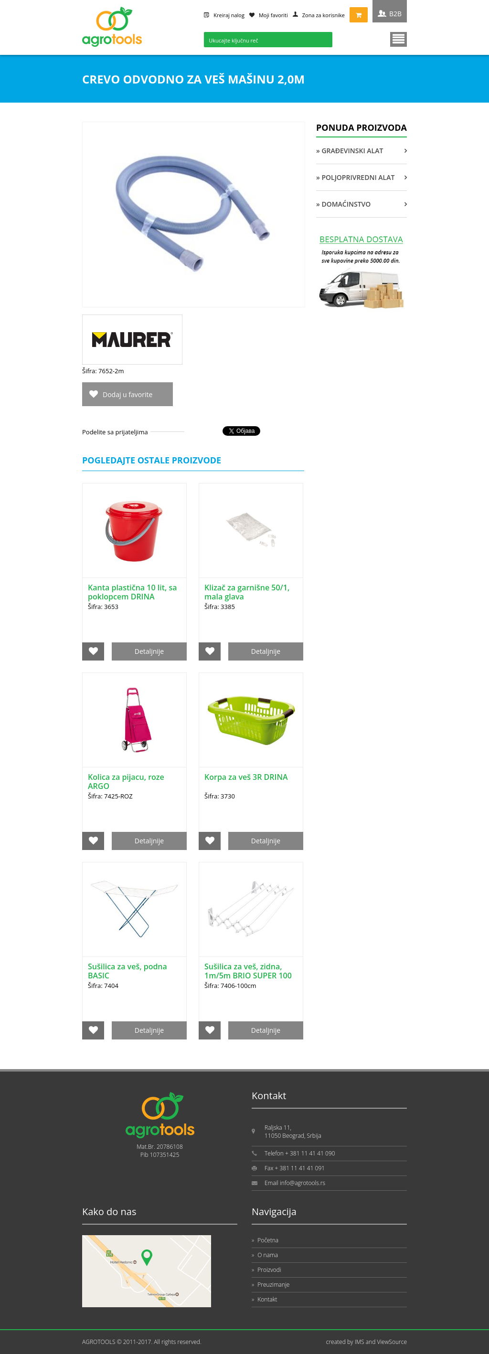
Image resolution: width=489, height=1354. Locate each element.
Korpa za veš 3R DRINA (246, 777)
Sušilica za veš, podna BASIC (127, 971)
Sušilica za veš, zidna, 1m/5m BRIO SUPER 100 (248, 971)
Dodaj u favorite (127, 394)
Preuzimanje (270, 1285)
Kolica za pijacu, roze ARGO (126, 781)
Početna (265, 1240)
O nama (265, 1255)
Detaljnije (149, 651)
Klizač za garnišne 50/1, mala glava (246, 592)
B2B (395, 13)
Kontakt (264, 1299)
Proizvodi (266, 1270)
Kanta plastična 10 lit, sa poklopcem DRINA (132, 592)
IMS (359, 1342)
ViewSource (392, 1342)
